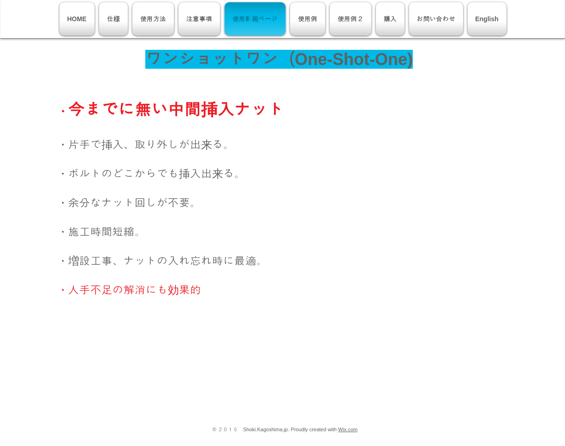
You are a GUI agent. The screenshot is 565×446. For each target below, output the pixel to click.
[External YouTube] (398, 166)
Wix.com (347, 429)
